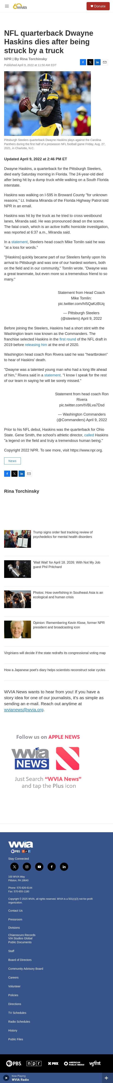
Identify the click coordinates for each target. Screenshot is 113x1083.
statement (19, 242)
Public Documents (20, 942)
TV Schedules (17, 1012)
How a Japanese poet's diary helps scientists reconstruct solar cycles (54, 670)
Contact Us (15, 910)
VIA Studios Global (20, 938)
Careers (13, 977)
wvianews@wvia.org (24, 709)
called (89, 435)
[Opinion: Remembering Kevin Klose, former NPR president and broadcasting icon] (17, 629)
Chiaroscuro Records (22, 935)
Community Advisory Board (25, 968)
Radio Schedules (19, 1021)
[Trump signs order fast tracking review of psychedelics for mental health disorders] (17, 539)
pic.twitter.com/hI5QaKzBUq (81, 304)
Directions (14, 1004)
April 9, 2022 (91, 318)
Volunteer (14, 986)
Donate (100, 6)
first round (67, 339)
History (12, 1030)
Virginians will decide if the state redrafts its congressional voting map (55, 653)
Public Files (15, 1039)
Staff (11, 951)
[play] (6, 1078)
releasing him (36, 345)
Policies (13, 995)
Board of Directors (20, 960)
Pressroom (15, 919)
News (12, 461)
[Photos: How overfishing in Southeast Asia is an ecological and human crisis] (17, 599)
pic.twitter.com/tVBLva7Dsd (82, 405)
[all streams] (107, 1078)
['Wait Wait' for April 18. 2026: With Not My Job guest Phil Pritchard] (17, 569)
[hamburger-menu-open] (6, 6)
